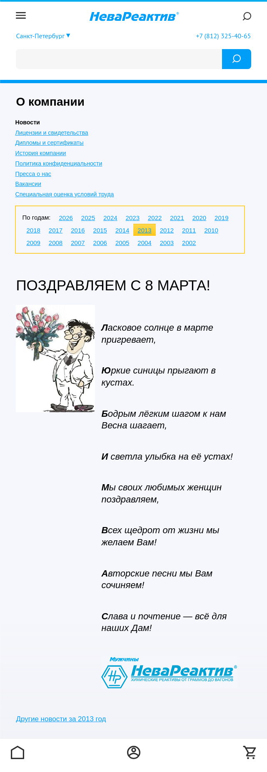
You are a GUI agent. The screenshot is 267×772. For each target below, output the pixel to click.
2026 (65, 217)
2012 (167, 230)
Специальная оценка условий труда (64, 194)
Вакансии (28, 184)
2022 (155, 217)
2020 (199, 217)
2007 (78, 242)
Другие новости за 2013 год (61, 719)
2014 (122, 230)
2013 (144, 230)
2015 (100, 230)
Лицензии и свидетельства (51, 132)
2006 (100, 242)
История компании (40, 153)
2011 (189, 230)
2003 (167, 242)
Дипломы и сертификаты (49, 142)
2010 (211, 230)
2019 (221, 217)
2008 (55, 242)
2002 (189, 242)
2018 (33, 230)
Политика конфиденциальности (58, 163)
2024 (110, 217)
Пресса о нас (33, 174)
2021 (177, 217)
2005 (122, 242)
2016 (78, 230)
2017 (55, 230)
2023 (133, 217)
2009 (33, 242)
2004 (144, 242)
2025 (88, 217)
